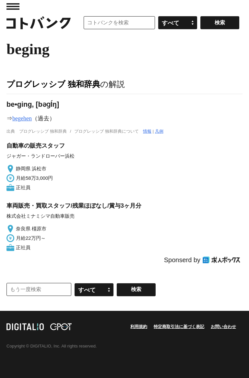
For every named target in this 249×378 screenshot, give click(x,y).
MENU (12, 6)
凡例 (159, 131)
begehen (22, 118)
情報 (147, 131)
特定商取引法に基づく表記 (179, 326)
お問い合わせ (223, 326)
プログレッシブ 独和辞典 (53, 84)
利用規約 (138, 326)
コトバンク (38, 22)
